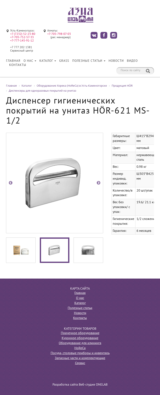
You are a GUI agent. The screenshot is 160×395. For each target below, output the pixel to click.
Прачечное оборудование (80, 333)
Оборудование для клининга (80, 343)
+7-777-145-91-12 (22, 40)
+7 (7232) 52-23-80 (22, 34)
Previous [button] (10, 183)
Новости (116, 60)
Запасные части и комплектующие (80, 358)
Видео (132, 60)
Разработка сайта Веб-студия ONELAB (80, 384)
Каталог (47, 60)
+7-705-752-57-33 (22, 37)
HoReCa (80, 348)
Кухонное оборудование (80, 338)
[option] (55, 183)
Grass (64, 60)
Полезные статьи (88, 60)
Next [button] (98, 183)
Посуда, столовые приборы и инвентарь (80, 353)
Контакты (17, 65)
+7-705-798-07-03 (59, 34)
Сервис (80, 363)
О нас (30, 60)
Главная (13, 60)
